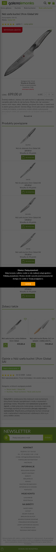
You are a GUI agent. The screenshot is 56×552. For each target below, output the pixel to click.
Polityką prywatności (11, 276)
